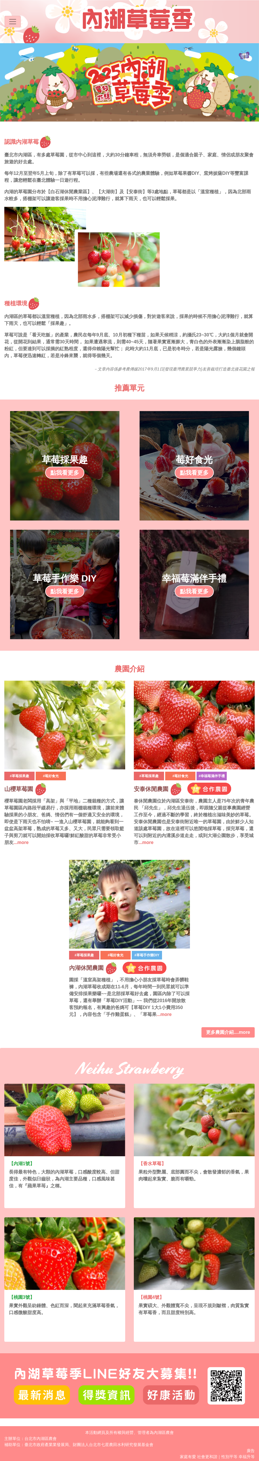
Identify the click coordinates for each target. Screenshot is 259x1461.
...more (21, 842)
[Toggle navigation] (13, 21)
